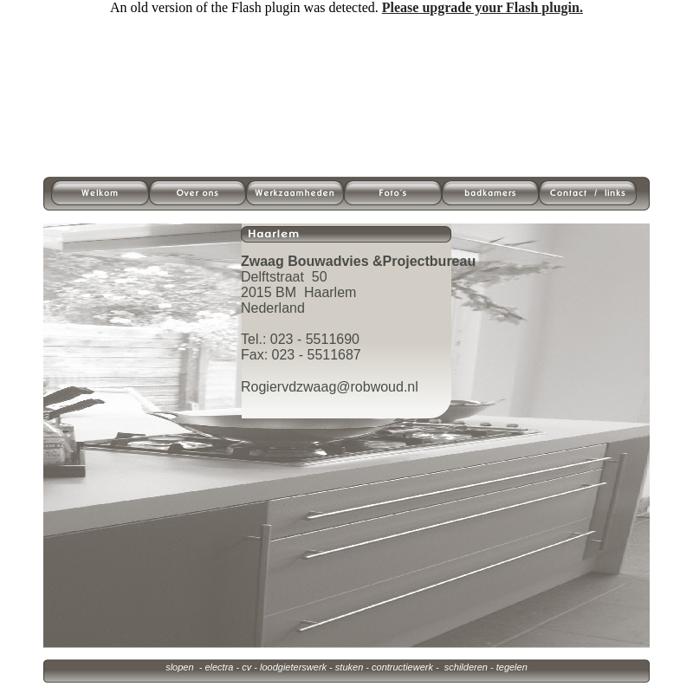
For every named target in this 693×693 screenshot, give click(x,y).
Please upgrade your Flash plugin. (482, 7)
